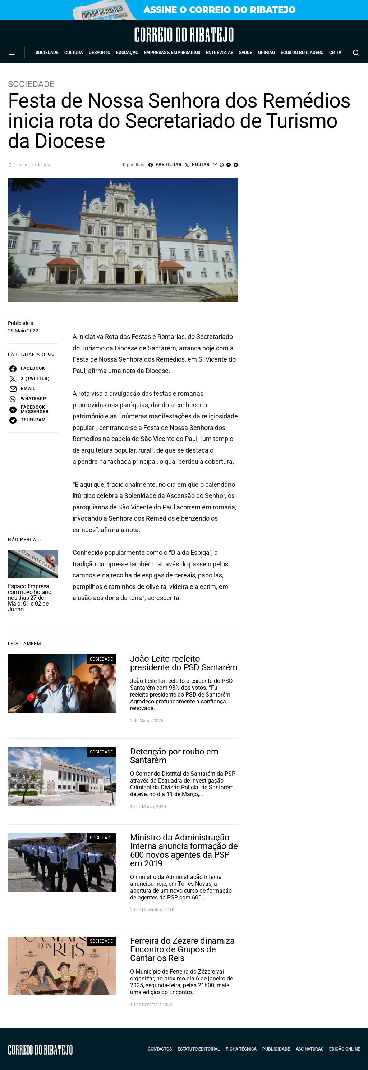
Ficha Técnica (241, 1049)
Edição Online (344, 1049)
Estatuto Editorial (199, 1049)
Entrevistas (219, 52)
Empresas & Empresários (172, 52)
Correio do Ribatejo (164, 34)
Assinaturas (309, 1049)
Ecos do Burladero (302, 52)
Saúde (245, 52)
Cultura (73, 52)
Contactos (160, 1049)
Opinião (266, 52)
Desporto (99, 52)
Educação (127, 52)
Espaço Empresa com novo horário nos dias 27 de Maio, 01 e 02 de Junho (29, 598)
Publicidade (276, 1049)
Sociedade (47, 52)
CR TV (335, 52)
